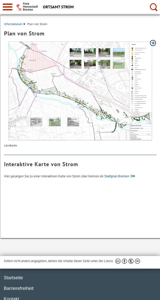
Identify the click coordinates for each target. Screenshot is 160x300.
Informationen (14, 24)
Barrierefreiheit (19, 288)
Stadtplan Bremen (116, 176)
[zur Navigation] (7, 7)
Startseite (13, 277)
